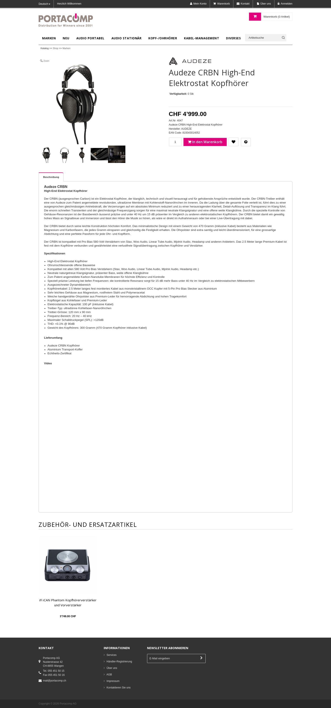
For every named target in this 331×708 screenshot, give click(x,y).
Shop (55, 48)
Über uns (112, 668)
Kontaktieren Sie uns (119, 687)
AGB (109, 674)
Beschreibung (51, 177)
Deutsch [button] (44, 3)
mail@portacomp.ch (54, 680)
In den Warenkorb (207, 141)
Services (111, 655)
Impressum (113, 681)
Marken (66, 48)
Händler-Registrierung (119, 661)
